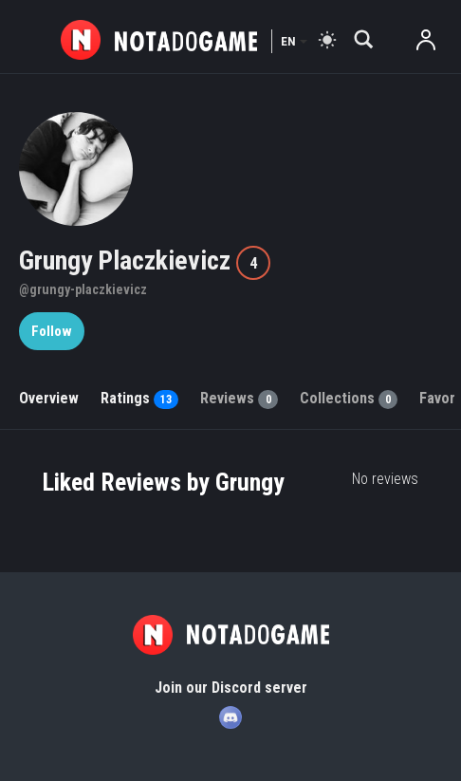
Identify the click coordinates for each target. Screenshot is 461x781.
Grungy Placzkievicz (127, 260)
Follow (51, 331)
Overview (49, 398)
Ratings (139, 398)
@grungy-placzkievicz (83, 289)
